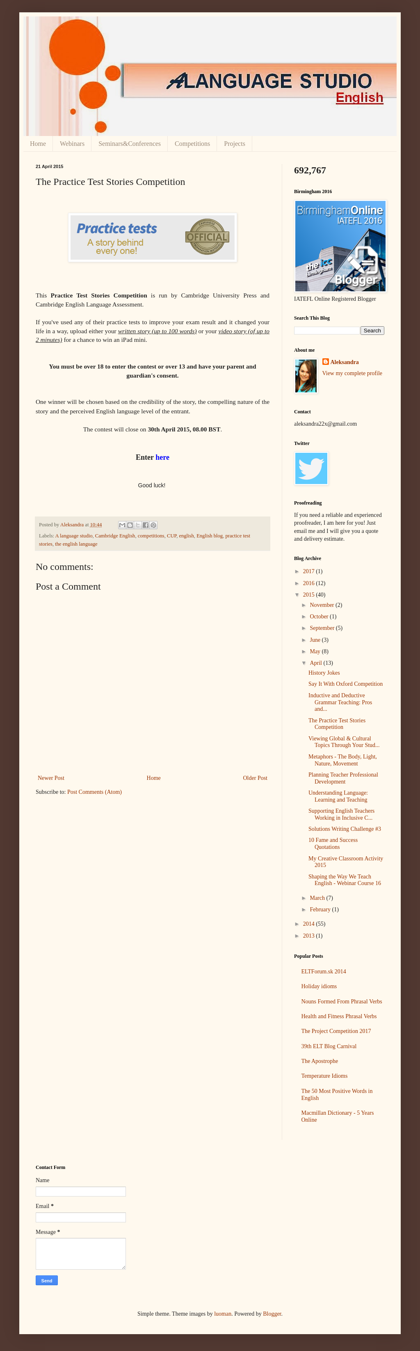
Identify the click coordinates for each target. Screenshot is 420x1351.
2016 (309, 583)
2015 (309, 595)
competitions (151, 536)
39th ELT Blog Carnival (329, 1046)
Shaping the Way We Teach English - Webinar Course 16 (344, 880)
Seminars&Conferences (129, 143)
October (320, 616)
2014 (309, 924)
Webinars (72, 143)
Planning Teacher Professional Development (343, 778)
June (316, 640)
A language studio (74, 536)
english (186, 536)
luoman (222, 1314)
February (321, 909)
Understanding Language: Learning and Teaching (338, 796)
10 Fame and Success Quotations (333, 843)
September (323, 628)
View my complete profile (352, 373)
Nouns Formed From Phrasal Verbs (341, 1001)
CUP (171, 536)
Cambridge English (115, 536)
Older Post (255, 778)
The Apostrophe (319, 1061)
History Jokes (324, 673)
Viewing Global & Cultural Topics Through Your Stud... (344, 742)
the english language (76, 544)
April (316, 663)
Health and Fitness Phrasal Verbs (339, 1016)
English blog (209, 536)
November (323, 605)
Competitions (192, 143)
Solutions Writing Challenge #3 (344, 829)
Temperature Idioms (324, 1076)
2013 (309, 936)
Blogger (272, 1314)
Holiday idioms (319, 986)
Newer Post (51, 778)
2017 (309, 571)
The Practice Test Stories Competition (336, 724)
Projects (234, 143)
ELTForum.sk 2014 (323, 971)
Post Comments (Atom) (94, 792)
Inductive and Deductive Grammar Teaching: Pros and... (340, 702)
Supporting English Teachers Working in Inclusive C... (341, 814)
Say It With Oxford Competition (345, 684)
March (318, 898)
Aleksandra (345, 362)
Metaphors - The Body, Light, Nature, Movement (342, 760)
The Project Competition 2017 (336, 1031)
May (316, 651)
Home (38, 143)
